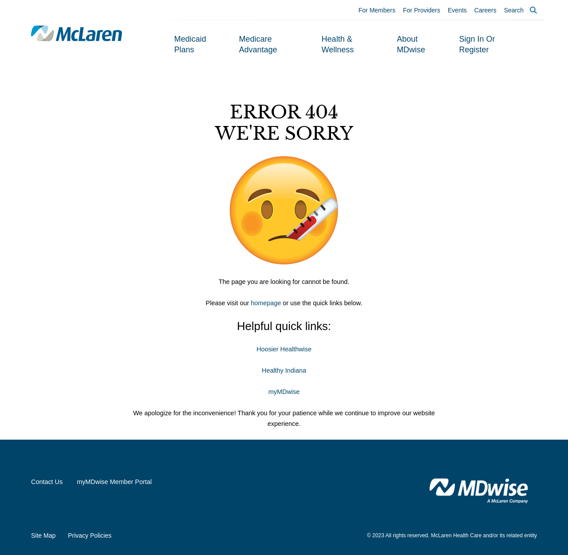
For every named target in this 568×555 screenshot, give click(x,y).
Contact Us (47, 481)
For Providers (421, 10)
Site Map (43, 535)
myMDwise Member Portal (114, 481)
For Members (377, 10)
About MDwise (411, 44)
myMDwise (284, 391)
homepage (266, 303)
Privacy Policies (89, 535)
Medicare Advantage (258, 44)
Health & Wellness (338, 44)
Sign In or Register (477, 44)
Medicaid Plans (190, 44)
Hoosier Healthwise (284, 349)
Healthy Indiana (284, 370)
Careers (485, 10)
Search (514, 10)
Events (457, 10)
